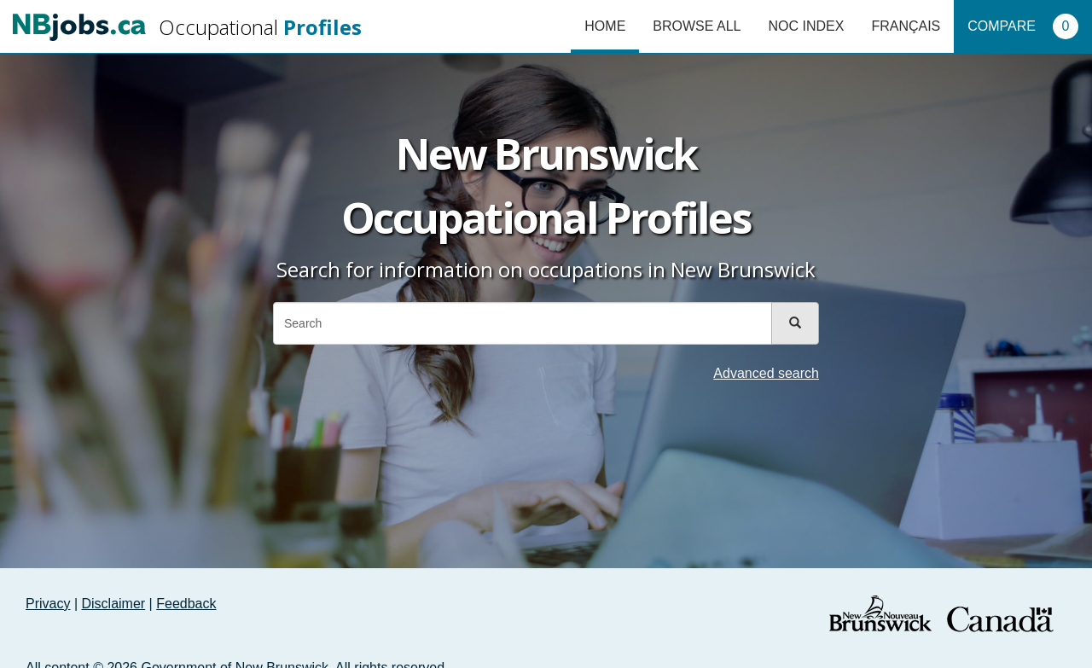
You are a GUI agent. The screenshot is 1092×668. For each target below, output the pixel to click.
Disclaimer (114, 603)
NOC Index (806, 26)
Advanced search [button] (766, 373)
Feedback (186, 603)
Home (604, 26)
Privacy (48, 603)
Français (905, 26)
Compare (1022, 26)
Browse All (697, 26)
